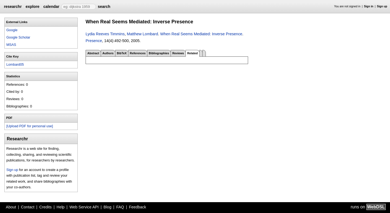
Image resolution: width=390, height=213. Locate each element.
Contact (27, 207)
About (11, 207)
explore (32, 6)
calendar (51, 6)
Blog (107, 207)
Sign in (368, 6)
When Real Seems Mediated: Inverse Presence (201, 34)
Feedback (137, 207)
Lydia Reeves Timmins (105, 34)
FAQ (120, 207)
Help (61, 207)
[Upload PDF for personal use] (29, 126)
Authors (107, 53)
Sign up (382, 6)
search (104, 6)
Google (11, 30)
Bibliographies (159, 53)
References (137, 53)
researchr (13, 6)
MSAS (11, 45)
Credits (45, 207)
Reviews (178, 53)
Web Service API (84, 207)
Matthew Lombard (142, 34)
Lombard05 (15, 64)
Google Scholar (18, 37)
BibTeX (121, 53)
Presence (94, 41)
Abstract (93, 53)
